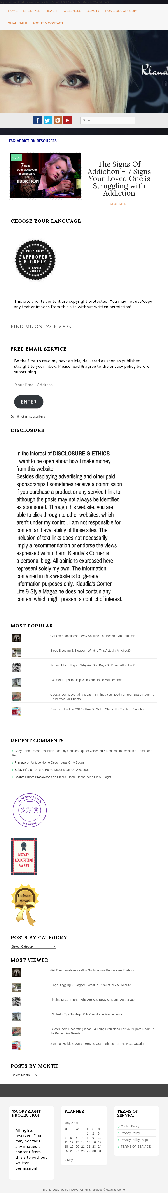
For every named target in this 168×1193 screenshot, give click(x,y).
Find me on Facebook (41, 326)
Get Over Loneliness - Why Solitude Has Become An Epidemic (92, 636)
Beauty (93, 10)
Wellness (72, 10)
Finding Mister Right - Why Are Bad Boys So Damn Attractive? (92, 665)
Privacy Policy (130, 1133)
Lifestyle (31, 10)
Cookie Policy (130, 1126)
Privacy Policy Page (134, 1140)
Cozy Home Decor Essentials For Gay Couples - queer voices (57, 751)
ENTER (29, 401)
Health (52, 10)
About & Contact (48, 23)
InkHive (73, 1189)
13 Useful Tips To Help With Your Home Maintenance (86, 680)
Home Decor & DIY (121, 10)
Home (13, 10)
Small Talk (17, 23)
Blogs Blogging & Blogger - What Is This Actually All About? (90, 650)
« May (69, 1160)
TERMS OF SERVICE (136, 1146)
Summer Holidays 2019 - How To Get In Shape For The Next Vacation (97, 709)
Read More (119, 204)
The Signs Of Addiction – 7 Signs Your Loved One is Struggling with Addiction (119, 178)
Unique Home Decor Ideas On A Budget (58, 762)
